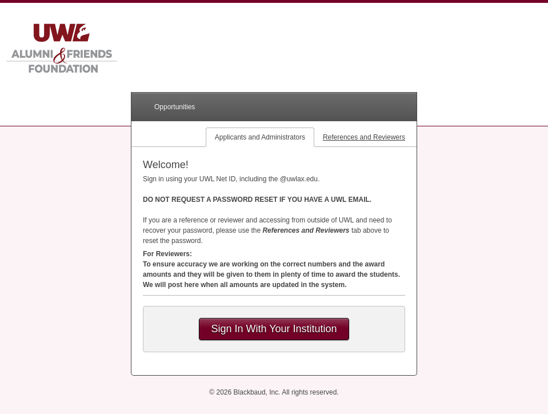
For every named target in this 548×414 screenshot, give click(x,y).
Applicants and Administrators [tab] (260, 137)
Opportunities (174, 107)
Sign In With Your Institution (274, 329)
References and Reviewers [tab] (364, 137)
